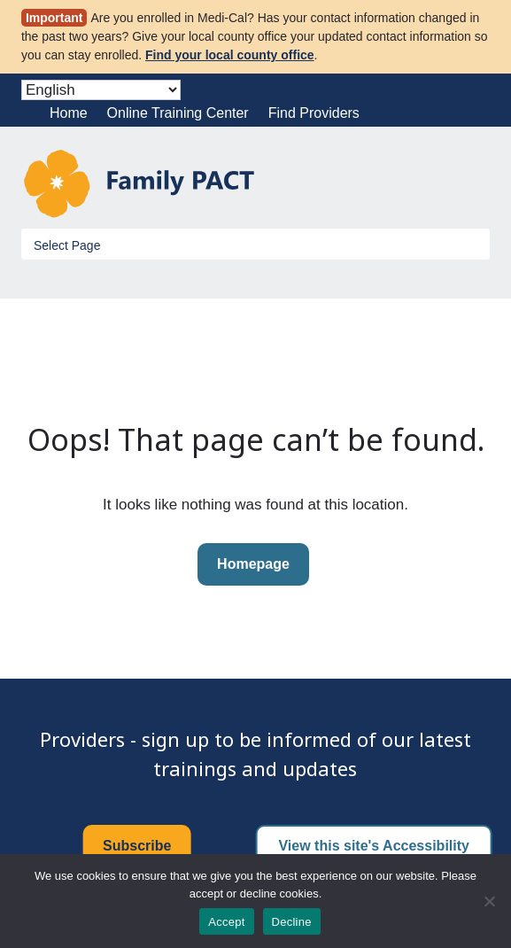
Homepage (253, 563)
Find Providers (314, 112)
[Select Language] (101, 90)
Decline (292, 922)
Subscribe (137, 845)
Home (69, 112)
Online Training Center (178, 112)
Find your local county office (229, 55)
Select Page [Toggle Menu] (67, 245)
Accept (226, 922)
